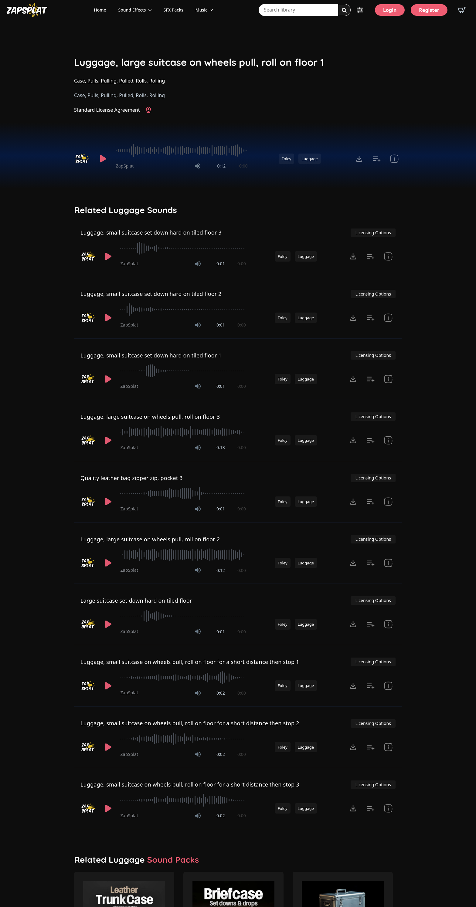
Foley (286, 158)
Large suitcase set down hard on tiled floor (136, 600)
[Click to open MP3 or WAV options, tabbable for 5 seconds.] (359, 158)
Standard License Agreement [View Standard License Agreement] (107, 110)
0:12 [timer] (221, 166)
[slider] (182, 150)
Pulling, (109, 80)
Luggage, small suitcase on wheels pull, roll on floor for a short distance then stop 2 (189, 723)
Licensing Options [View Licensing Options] (373, 232)
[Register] (429, 10)
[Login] (390, 10)
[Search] (344, 10)
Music (201, 10)
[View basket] (462, 10)
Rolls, (142, 80)
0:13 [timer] (220, 447)
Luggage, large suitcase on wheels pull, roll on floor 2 (150, 539)
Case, (80, 80)
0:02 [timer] (220, 693)
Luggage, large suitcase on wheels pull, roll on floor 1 (199, 62)
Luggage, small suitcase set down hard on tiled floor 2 (151, 293)
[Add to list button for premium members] (376, 158)
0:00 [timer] (243, 166)
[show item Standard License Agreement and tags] (394, 158)
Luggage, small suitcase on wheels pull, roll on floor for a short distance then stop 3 (189, 784)
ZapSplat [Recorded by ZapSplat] (125, 166)
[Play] (103, 158)
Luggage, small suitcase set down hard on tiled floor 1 (151, 355)
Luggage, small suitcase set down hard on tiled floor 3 (151, 232)
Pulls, (93, 80)
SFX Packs (173, 10)
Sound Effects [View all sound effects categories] (132, 10)
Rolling (157, 80)
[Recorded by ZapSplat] (82, 158)
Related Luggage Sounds (125, 210)
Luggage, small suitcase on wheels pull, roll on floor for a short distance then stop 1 (189, 661)
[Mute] (198, 166)
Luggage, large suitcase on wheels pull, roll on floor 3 (150, 416)
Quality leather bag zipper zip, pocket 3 (131, 478)
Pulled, (126, 80)
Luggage (309, 158)
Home (100, 10)
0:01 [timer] (220, 263)
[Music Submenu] (213, 10)
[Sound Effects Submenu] (152, 10)
